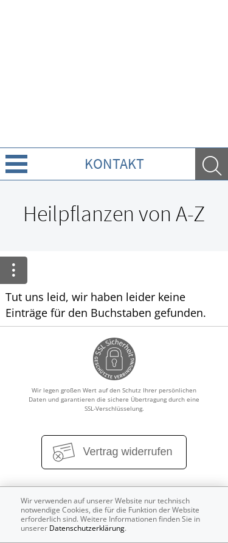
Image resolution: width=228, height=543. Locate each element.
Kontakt (114, 163)
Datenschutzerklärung (87, 528)
